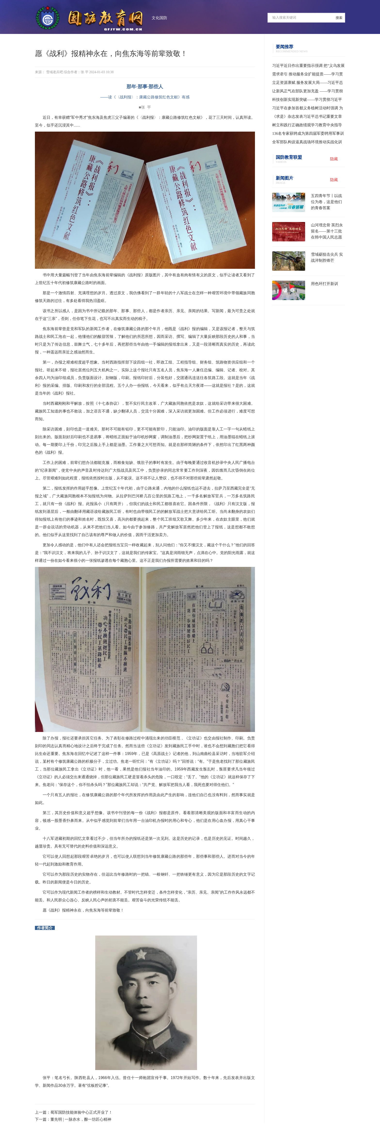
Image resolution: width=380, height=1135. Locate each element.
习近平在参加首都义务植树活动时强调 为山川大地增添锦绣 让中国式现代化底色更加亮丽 (307, 109)
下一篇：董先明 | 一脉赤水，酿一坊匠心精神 (73, 1119)
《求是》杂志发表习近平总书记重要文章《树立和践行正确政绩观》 (307, 117)
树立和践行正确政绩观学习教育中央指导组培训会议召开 (307, 126)
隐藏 (334, 159)
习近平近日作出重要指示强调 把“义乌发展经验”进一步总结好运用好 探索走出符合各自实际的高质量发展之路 (308, 66)
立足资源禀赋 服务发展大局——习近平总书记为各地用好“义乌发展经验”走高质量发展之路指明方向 (307, 83)
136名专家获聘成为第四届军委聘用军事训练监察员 (308, 134)
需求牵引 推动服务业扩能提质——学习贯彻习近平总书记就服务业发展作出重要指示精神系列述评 (307, 75)
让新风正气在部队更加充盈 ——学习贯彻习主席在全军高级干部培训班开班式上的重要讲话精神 (307, 92)
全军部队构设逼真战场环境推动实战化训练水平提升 (307, 143)
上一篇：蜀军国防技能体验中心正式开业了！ (73, 1112)
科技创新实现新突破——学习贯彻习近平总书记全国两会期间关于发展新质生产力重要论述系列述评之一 (307, 100)
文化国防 (159, 18)
